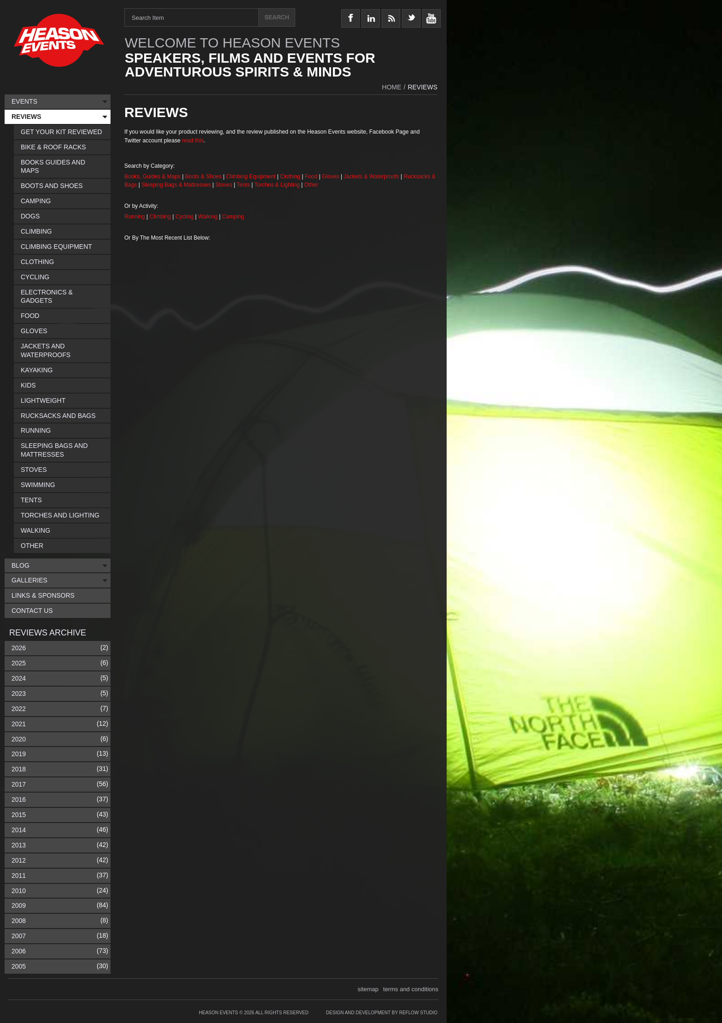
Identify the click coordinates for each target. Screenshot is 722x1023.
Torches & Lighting (277, 185)
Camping (233, 216)
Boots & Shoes (203, 176)
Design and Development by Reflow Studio (381, 1012)
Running (135, 216)
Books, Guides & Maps (152, 176)
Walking (208, 216)
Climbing (161, 216)
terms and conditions (410, 989)
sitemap (368, 989)
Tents (244, 185)
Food (312, 176)
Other (311, 185)
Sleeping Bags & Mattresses (176, 185)
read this (193, 140)
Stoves (224, 185)
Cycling (185, 216)
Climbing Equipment (250, 176)
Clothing (291, 176)
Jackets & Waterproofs (371, 176)
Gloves (330, 176)
